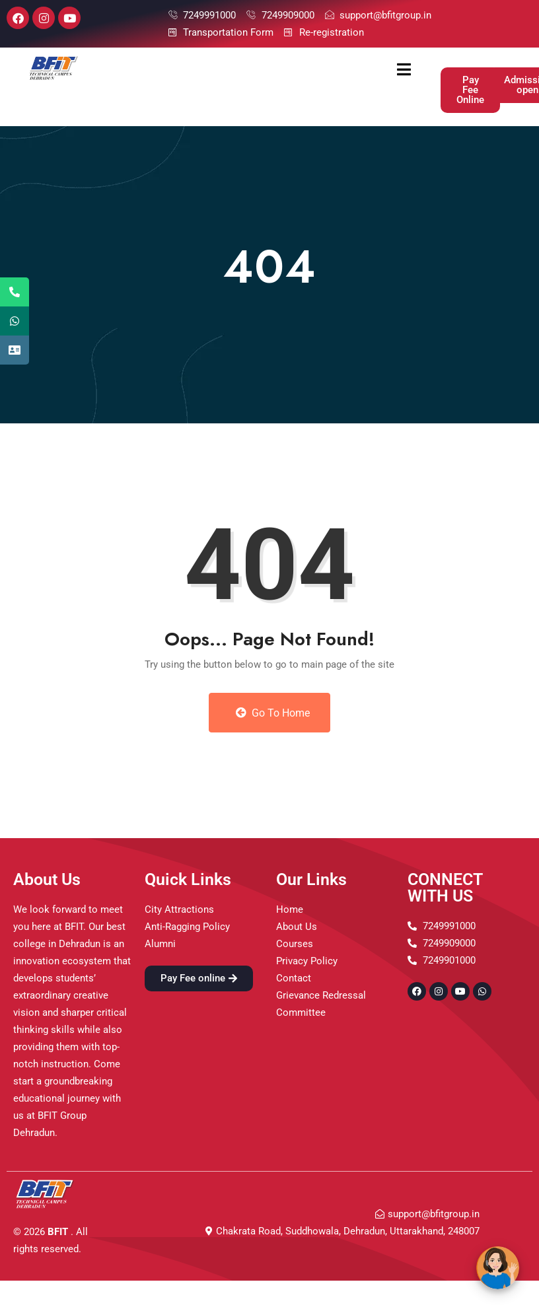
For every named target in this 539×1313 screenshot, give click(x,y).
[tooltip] (14, 291)
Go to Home (273, 713)
